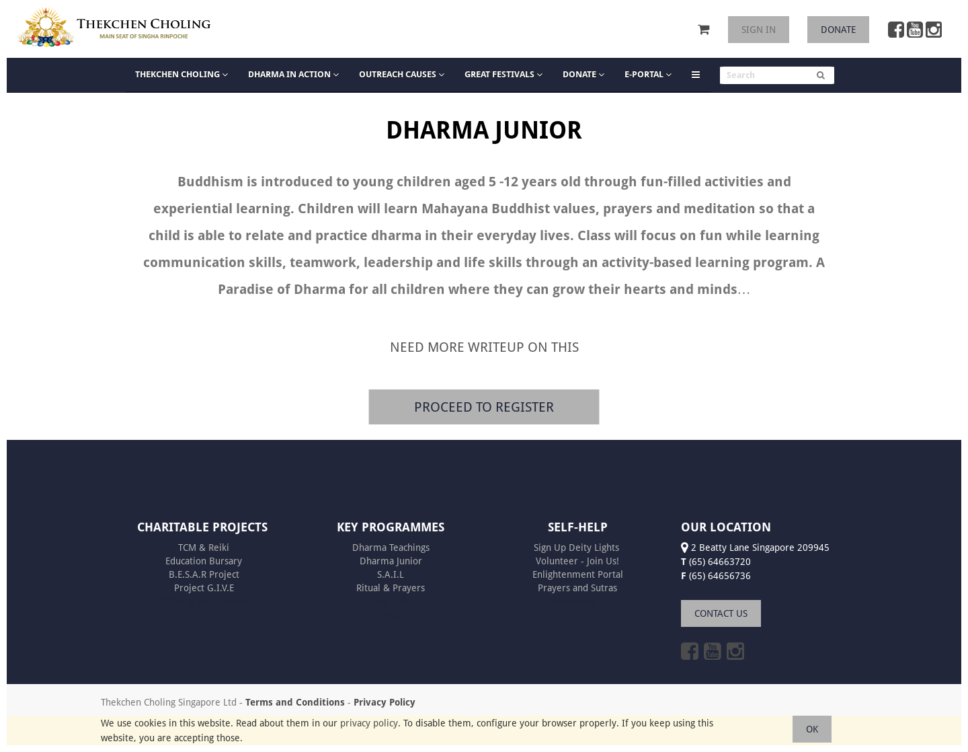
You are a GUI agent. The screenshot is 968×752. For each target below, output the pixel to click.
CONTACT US (721, 613)
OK (812, 729)
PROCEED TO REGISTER (484, 406)
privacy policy (369, 723)
